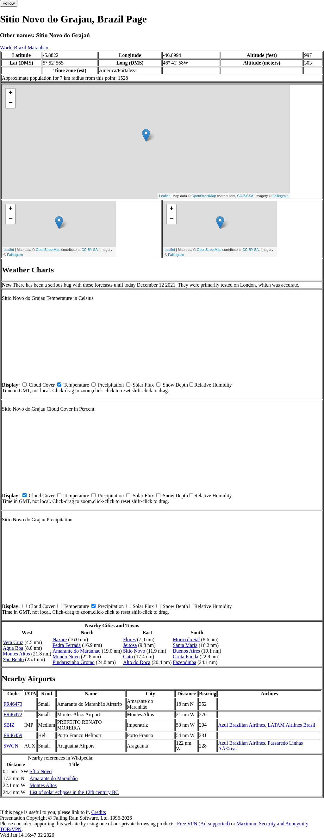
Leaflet (164, 196)
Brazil (20, 47)
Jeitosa (130, 645)
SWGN (10, 745)
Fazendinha (184, 662)
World (6, 47)
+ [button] (11, 93)
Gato (128, 656)
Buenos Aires (186, 651)
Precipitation (111, 385)
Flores (129, 639)
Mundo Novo (66, 656)
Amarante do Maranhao (77, 651)
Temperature (76, 385)
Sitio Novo (134, 651)
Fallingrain (280, 196)
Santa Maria (185, 645)
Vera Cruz (13, 642)
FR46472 (12, 714)
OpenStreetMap (203, 196)
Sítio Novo (40, 771)
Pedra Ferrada (67, 645)
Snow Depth (175, 385)
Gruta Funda (185, 656)
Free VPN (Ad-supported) (203, 823)
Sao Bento (13, 659)
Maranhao (38, 47)
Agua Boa (13, 648)
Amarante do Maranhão (53, 778)
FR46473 (12, 704)
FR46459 (12, 735)
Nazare (60, 639)
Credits (98, 812)
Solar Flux (143, 385)
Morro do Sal (186, 639)
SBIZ (9, 725)
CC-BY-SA (245, 196)
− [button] (11, 103)
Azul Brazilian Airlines (241, 725)
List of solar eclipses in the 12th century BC (74, 792)
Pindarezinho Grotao (74, 662)
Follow (9, 3)
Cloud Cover (42, 385)
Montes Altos (16, 653)
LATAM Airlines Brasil (291, 725)
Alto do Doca (136, 662)
